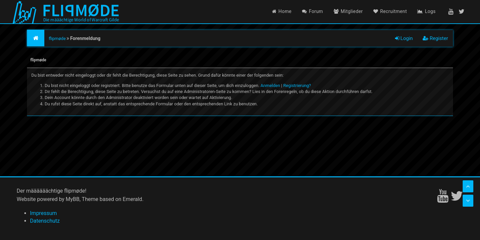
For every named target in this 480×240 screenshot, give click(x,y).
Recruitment (390, 11)
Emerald (132, 199)
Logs (426, 11)
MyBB (72, 199)
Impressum (43, 213)
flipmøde (57, 38)
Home (282, 11)
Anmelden (270, 85)
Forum (312, 11)
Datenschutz (45, 221)
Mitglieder (348, 11)
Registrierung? (297, 85)
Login (404, 38)
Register (435, 38)
